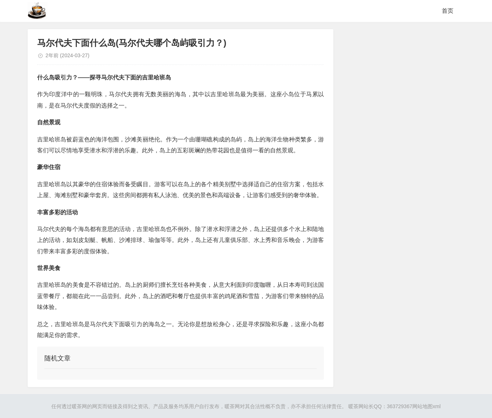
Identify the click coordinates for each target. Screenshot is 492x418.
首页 (447, 11)
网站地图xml (426, 406)
